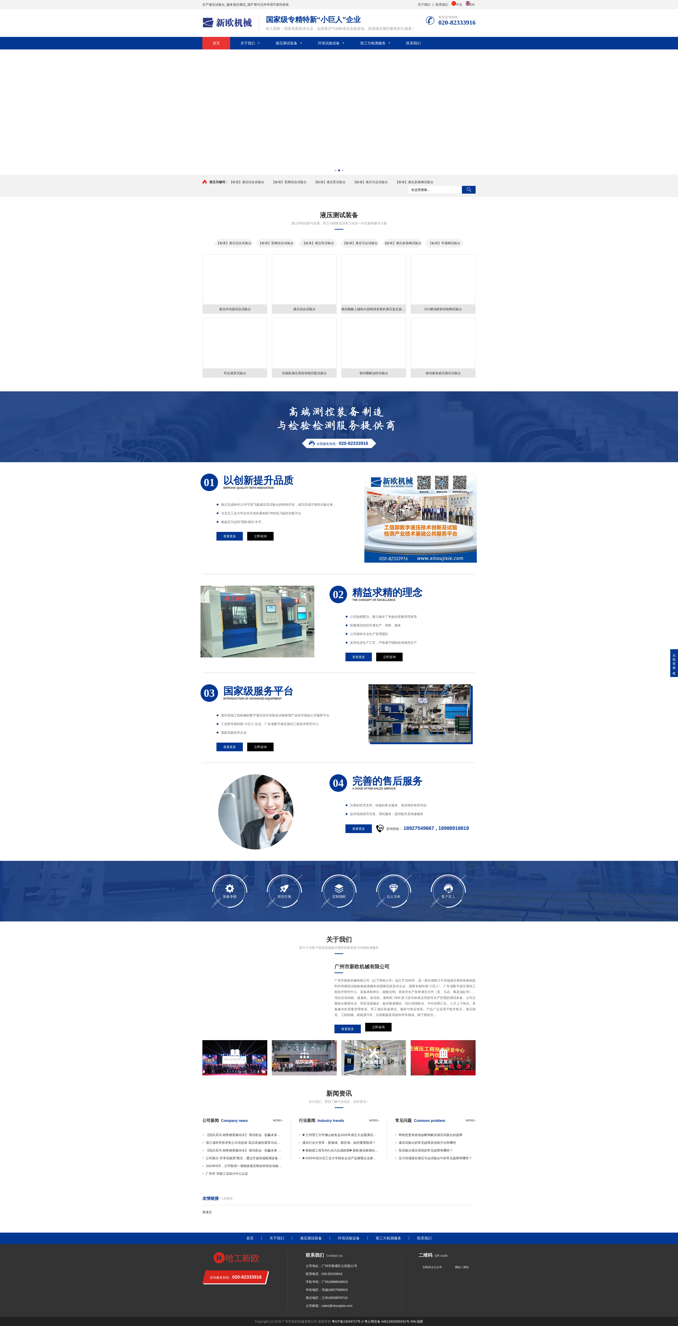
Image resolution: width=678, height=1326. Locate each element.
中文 (456, 4)
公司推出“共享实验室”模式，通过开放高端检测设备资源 (244, 1158)
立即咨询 (378, 1029)
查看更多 (643, 657)
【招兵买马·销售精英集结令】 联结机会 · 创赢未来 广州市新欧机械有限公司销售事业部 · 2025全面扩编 (244, 1135)
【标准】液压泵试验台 (330, 182)
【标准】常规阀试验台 (444, 243)
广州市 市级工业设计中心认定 (227, 1173)
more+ (278, 1120)
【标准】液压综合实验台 (246, 182)
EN (470, 4)
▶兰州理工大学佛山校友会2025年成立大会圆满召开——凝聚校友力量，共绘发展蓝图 (340, 1135)
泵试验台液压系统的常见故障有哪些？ (426, 1150)
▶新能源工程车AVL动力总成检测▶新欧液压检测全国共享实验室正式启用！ (340, 1150)
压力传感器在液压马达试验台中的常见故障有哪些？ (435, 1158)
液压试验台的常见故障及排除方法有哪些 (427, 1142)
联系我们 (442, 4)
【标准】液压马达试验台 (370, 182)
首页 (216, 43)
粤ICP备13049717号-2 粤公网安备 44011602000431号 (370, 1321)
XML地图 (416, 1321)
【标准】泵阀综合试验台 (289, 182)
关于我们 (424, 4)
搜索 (469, 190)
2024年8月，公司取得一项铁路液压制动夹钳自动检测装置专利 (244, 1166)
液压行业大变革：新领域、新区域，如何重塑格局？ (339, 1142)
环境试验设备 (329, 43)
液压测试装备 (286, 43)
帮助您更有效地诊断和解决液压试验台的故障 (430, 1135)
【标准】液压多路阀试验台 (414, 182)
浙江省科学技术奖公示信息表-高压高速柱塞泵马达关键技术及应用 (244, 1142)
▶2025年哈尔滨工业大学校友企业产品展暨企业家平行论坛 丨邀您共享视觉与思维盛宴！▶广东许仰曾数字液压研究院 (340, 1158)
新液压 (207, 1212)
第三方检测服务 (373, 43)
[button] (335, 170)
